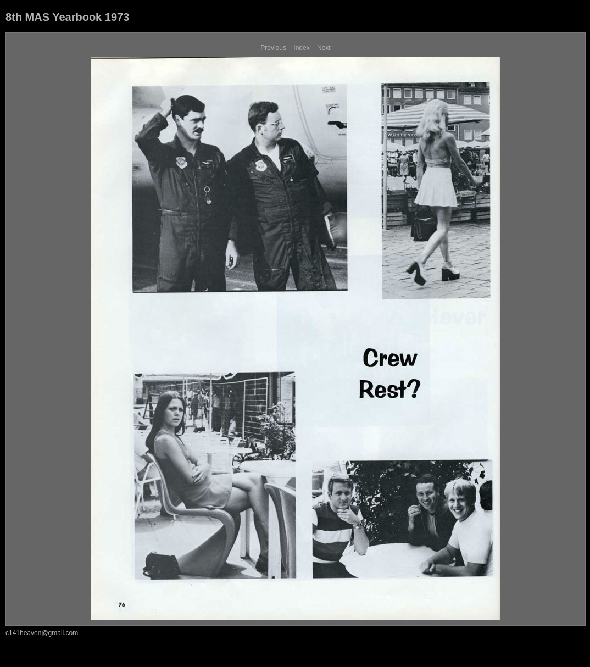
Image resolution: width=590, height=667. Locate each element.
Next (324, 48)
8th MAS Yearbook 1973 (67, 17)
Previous (273, 48)
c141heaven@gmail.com (41, 633)
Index (301, 48)
